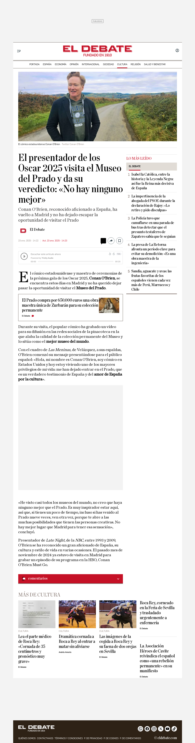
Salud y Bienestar (155, 64)
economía (60, 64)
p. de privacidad (93, 738)
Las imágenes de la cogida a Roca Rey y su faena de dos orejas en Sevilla (117, 644)
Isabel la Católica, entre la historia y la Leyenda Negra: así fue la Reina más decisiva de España (152, 181)
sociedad (108, 64)
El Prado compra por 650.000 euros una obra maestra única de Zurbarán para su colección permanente (60, 305)
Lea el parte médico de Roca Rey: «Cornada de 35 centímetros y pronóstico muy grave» (34, 649)
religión (136, 64)
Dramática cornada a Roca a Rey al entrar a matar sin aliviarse (77, 641)
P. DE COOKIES (111, 738)
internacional (91, 64)
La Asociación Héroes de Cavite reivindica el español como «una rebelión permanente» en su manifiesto (157, 658)
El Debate (37, 230)
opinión (74, 64)
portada (34, 64)
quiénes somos (27, 738)
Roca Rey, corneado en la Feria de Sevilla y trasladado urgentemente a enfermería (157, 613)
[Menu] (19, 51)
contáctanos (45, 738)
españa (47, 64)
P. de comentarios (130, 738)
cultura (122, 64)
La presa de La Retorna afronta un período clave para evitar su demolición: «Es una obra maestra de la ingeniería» (153, 254)
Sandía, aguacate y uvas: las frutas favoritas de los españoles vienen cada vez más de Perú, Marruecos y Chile (151, 280)
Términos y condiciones (69, 738)
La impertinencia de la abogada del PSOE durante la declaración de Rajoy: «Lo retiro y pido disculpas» (153, 203)
